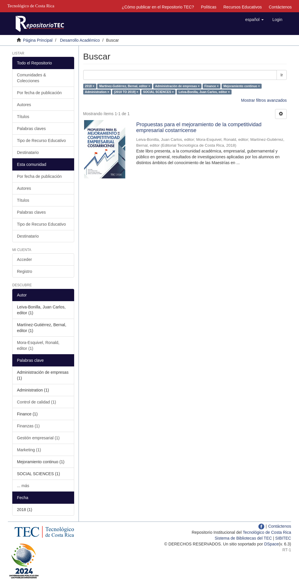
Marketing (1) (29, 449)
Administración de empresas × (177, 86)
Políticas (208, 7)
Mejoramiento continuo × (241, 86)
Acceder (24, 259)
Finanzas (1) (28, 426)
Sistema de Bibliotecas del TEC (243, 538)
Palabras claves (31, 128)
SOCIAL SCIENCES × (158, 92)
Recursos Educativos (242, 7)
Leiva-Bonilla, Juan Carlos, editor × (204, 92)
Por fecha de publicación (39, 92)
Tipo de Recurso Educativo (41, 140)
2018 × (89, 86)
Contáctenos (280, 7)
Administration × (97, 92)
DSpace (271, 544)
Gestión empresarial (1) (38, 438)
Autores (24, 104)
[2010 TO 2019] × (126, 92)
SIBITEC (283, 538)
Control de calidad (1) (36, 402)
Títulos (23, 116)
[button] (254, 19)
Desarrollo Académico (80, 40)
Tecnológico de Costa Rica (267, 532)
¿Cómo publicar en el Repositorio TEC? (158, 7)
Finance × (211, 86)
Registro (24, 271)
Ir (281, 75)
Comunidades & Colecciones (31, 78)
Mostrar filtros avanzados (264, 100)
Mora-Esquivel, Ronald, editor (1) (38, 345)
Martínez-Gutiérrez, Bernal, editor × (124, 86)
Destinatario (28, 152)
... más (23, 485)
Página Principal (38, 40)
